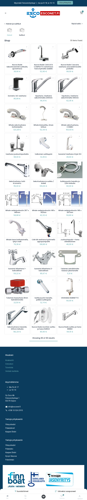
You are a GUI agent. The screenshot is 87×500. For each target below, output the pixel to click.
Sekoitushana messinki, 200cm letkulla (17, 328)
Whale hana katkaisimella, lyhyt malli (17, 241)
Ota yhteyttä (65, 2)
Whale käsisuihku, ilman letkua (43, 126)
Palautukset (10, 428)
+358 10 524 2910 (15, 410)
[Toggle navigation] (5, 13)
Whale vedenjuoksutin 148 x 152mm (43, 211)
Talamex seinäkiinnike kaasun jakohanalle (70, 270)
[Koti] (7, 496)
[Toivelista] (62, 496)
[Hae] (25, 496)
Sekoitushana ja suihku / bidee (43, 182)
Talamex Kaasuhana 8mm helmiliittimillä (17, 299)
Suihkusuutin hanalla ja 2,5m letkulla (70, 182)
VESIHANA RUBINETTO (70, 298)
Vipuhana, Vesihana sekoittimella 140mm (70, 97)
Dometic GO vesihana (17, 96)
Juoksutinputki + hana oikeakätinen (69, 241)
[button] (67, 491)
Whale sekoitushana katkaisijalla (17, 126)
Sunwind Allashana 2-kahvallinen (43, 270)
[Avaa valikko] (43, 496)
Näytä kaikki (77, 24)
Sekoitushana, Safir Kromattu (17, 182)
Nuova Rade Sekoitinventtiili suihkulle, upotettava (17, 67)
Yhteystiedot (10, 424)
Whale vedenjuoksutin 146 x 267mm (69, 211)
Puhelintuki (9, 460)
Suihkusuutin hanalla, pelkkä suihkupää (43, 299)
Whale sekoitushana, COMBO (70, 126)
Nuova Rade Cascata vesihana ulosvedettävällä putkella (70, 67)
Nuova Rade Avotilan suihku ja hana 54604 (43, 328)
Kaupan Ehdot (10, 432)
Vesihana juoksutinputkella (17, 154)
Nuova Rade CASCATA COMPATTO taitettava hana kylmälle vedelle (43, 67)
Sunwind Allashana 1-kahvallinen (17, 270)
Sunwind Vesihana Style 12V (69, 154)
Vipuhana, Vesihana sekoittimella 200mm (43, 97)
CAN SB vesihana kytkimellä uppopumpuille (43, 241)
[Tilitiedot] (80, 496)
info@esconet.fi (14, 407)
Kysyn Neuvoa (11, 456)
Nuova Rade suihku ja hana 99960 (70, 328)
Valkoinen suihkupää (43, 154)
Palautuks (9, 449)
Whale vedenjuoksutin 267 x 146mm (17, 211)
